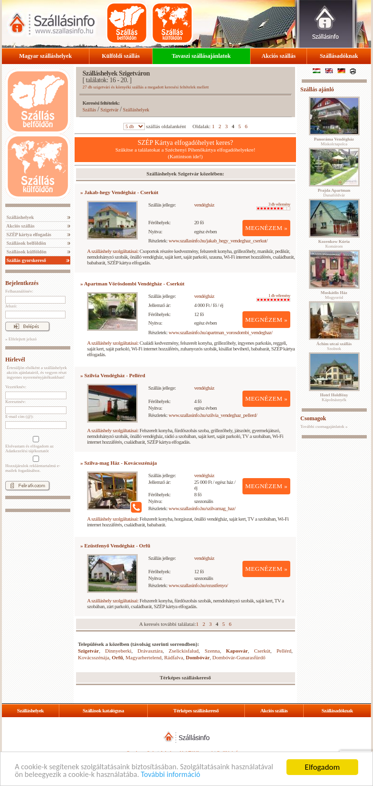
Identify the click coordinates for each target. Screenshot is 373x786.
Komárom (334, 244)
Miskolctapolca (334, 141)
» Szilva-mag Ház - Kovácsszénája (118, 463)
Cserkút (262, 651)
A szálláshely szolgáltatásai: (112, 251)
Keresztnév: (15, 401)
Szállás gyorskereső (25, 260)
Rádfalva (173, 657)
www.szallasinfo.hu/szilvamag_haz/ (202, 508)
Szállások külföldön (25, 251)
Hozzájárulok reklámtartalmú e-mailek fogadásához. (35, 464)
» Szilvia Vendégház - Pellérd (112, 375)
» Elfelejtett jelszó (20, 339)
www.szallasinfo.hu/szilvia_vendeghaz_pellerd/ (213, 415)
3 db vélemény (273, 206)
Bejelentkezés (21, 283)
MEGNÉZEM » (266, 227)
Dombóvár (197, 657)
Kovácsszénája (93, 657)
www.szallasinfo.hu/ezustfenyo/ (198, 585)
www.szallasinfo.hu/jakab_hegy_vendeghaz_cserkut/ (218, 240)
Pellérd (283, 651)
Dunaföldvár (334, 192)
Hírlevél (15, 359)
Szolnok (334, 346)
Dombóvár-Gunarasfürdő (238, 657)
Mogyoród (334, 295)
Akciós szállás (279, 56)
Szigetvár (109, 109)
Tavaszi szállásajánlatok (201, 56)
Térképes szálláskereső (196, 710)
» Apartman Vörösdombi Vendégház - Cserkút (132, 283)
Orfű (117, 657)
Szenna (212, 651)
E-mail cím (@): (19, 416)
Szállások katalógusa (103, 710)
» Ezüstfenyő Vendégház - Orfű (115, 545)
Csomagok (313, 418)
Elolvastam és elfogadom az (35, 444)
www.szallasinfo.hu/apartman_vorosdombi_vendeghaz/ (221, 332)
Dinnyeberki (118, 651)
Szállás (89, 109)
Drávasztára (150, 651)
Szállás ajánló (317, 89)
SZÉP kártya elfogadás (28, 234)
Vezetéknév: (15, 386)
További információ (225, 775)
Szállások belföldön (25, 243)
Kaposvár (237, 651)
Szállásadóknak (339, 56)
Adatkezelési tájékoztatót (27, 450)
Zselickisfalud (183, 651)
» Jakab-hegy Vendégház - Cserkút (119, 192)
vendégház (204, 204)
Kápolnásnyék (334, 397)
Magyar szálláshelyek (45, 56)
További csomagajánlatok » (324, 426)
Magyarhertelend (144, 657)
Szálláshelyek (19, 217)
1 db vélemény (273, 297)
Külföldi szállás (121, 56)
